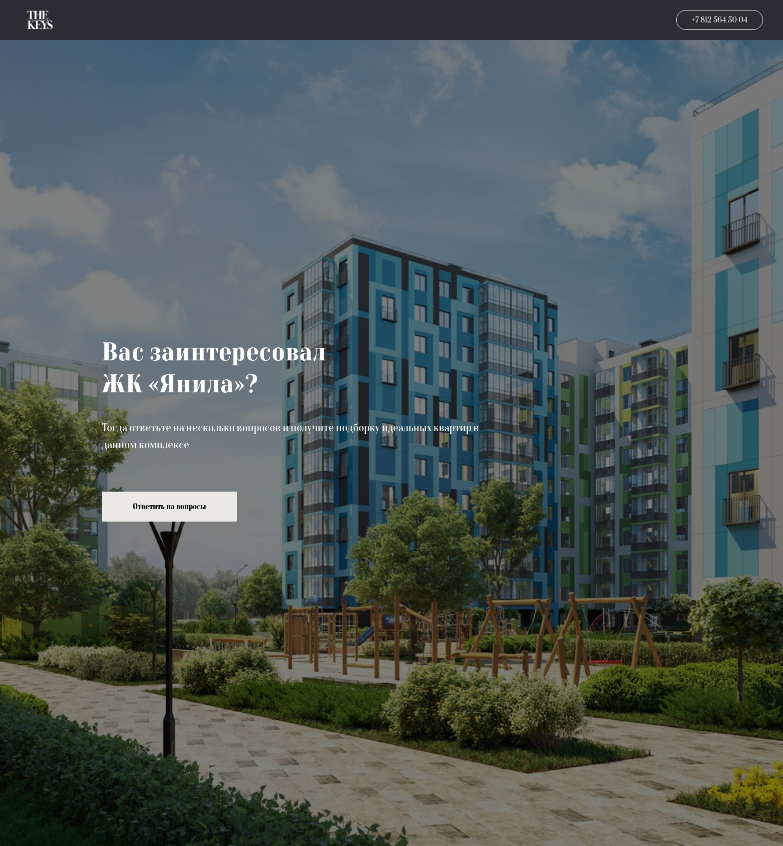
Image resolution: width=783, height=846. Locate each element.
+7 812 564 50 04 (720, 20)
